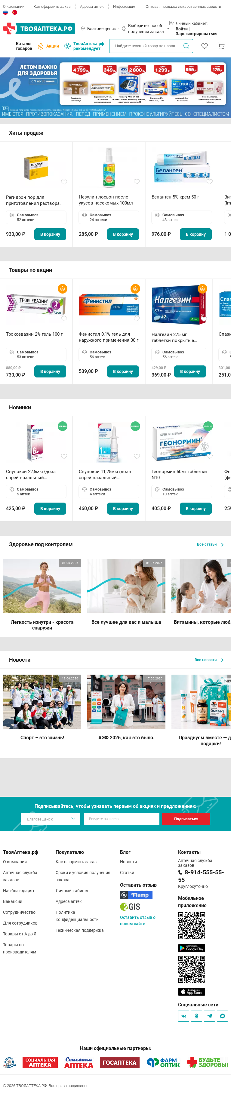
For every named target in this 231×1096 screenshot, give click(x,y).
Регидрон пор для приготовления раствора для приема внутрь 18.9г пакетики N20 (33, 200)
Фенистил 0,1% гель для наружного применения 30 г (108, 337)
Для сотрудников (20, 923)
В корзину (50, 234)
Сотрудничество (19, 912)
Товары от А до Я (19, 933)
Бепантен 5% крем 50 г (175, 197)
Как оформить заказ (52, 6)
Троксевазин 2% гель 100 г (34, 334)
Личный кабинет (72, 890)
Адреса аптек (92, 6)
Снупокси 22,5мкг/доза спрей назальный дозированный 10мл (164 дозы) (33, 475)
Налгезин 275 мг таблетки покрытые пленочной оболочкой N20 (176, 337)
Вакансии (12, 901)
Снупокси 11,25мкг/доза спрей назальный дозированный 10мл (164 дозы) (106, 475)
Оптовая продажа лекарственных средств (183, 6)
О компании (13, 6)
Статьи (127, 872)
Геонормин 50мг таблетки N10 (179, 474)
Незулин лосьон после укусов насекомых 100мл (106, 200)
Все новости (209, 659)
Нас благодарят (19, 890)
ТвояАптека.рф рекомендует (84, 46)
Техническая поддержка (80, 930)
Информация (124, 6)
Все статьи (210, 544)
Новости (128, 861)
